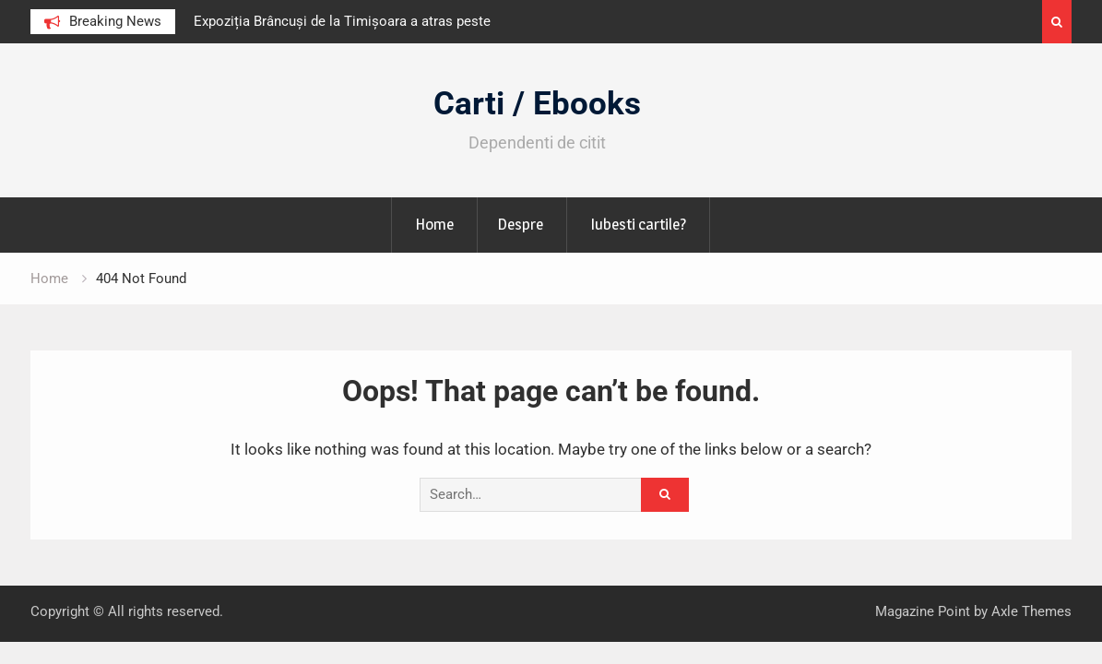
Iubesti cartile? (638, 224)
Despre (520, 224)
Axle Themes (1031, 611)
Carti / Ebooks (537, 104)
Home (434, 224)
